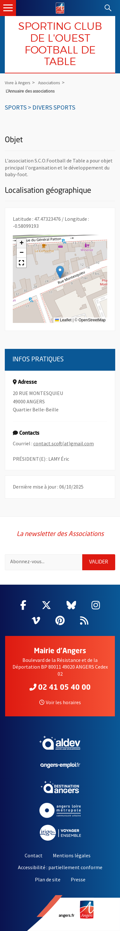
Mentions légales (72, 855)
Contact (34, 855)
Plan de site (47, 879)
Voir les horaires (60, 702)
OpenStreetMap (92, 320)
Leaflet (63, 320)
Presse (78, 879)
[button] (60, 272)
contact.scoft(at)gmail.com (63, 443)
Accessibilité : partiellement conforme (60, 867)
